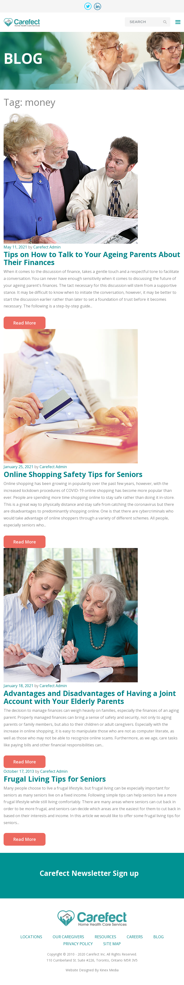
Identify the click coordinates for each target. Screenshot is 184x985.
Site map (112, 943)
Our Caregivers (68, 936)
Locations (31, 936)
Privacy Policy (78, 943)
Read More (24, 323)
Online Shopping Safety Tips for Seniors (73, 474)
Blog (158, 936)
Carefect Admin (47, 247)
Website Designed (80, 970)
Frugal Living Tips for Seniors (55, 779)
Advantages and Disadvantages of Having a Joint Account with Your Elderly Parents (90, 697)
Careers (135, 936)
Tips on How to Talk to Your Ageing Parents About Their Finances (92, 258)
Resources (105, 936)
